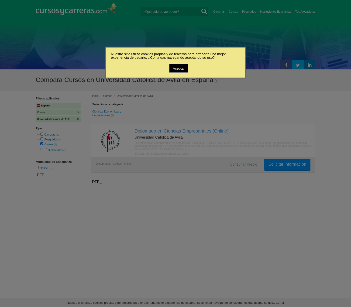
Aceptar (179, 68)
